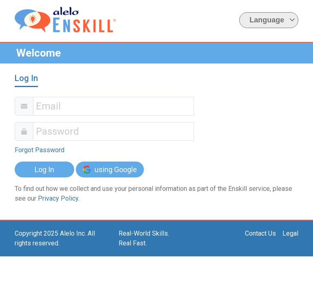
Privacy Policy (58, 198)
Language (272, 20)
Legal (290, 233)
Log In (44, 169)
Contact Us (260, 233)
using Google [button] (110, 169)
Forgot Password (39, 150)
